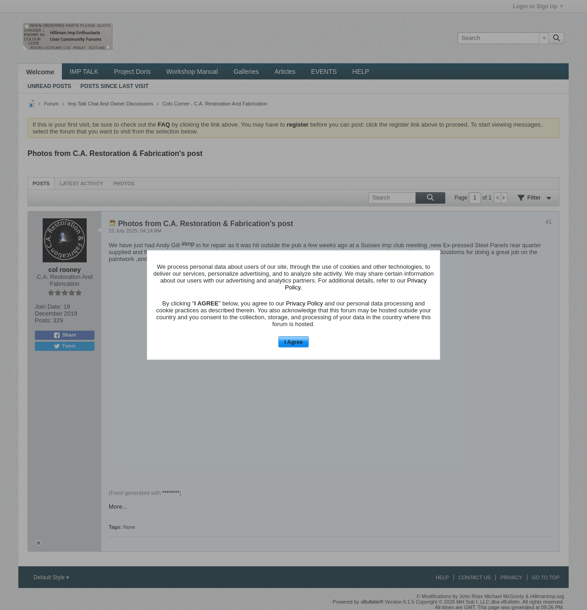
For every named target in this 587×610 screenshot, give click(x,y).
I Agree (293, 341)
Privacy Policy (304, 302)
